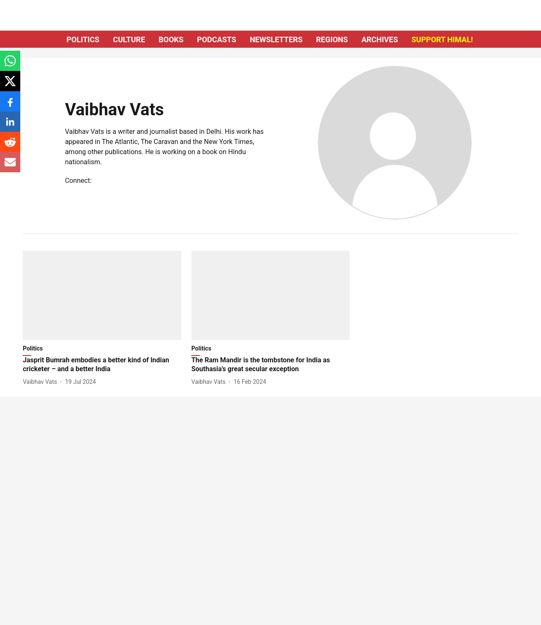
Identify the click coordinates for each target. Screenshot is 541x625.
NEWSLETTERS (276, 39)
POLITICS (82, 39)
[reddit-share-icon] (10, 146)
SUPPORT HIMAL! (442, 39)
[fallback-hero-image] (102, 295)
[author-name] (41, 382)
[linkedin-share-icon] (10, 126)
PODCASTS (216, 39)
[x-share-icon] (10, 86)
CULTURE (129, 39)
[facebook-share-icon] (10, 106)
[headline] (102, 365)
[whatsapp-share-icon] (10, 65)
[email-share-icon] (10, 167)
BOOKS (170, 39)
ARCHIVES (379, 39)
